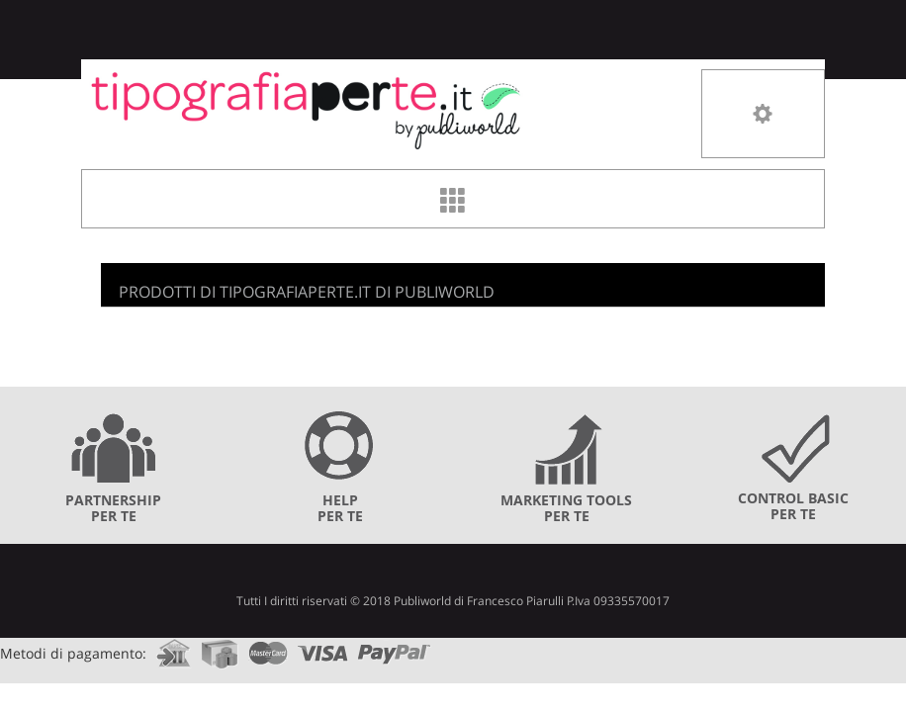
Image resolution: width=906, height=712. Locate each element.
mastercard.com (268, 647)
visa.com (323, 647)
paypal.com (394, 647)
